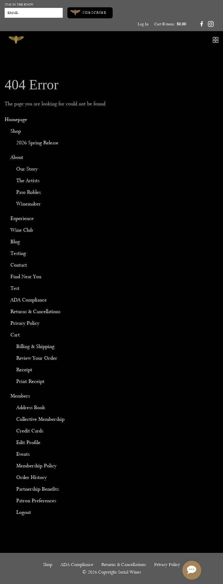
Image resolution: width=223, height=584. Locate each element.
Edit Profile (28, 442)
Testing (18, 253)
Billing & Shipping (35, 346)
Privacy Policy (24, 323)
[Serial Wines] (16, 40)
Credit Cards (29, 430)
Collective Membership (40, 419)
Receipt (24, 369)
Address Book (30, 407)
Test (14, 288)
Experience (22, 218)
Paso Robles (28, 192)
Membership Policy (36, 465)
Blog (15, 241)
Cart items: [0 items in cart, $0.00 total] (170, 24)
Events (23, 454)
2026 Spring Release (37, 142)
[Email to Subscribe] (34, 13)
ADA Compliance (28, 300)
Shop (15, 131)
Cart (15, 334)
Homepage (16, 119)
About (16, 157)
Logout (23, 512)
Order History (31, 477)
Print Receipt (30, 381)
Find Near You (25, 276)
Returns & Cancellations (35, 311)
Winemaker (28, 203)
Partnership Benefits (37, 489)
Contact (18, 265)
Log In (143, 24)
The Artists (27, 180)
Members (20, 396)
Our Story (26, 169)
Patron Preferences (36, 500)
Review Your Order (36, 358)
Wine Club (21, 230)
